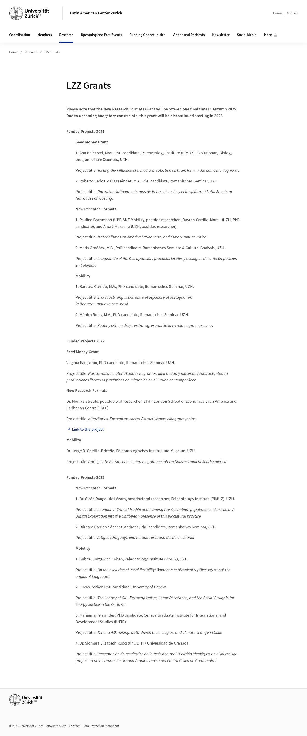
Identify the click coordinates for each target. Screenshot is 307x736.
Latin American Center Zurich (96, 13)
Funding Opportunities (147, 34)
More (271, 35)
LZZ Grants (52, 52)
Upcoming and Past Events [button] (101, 34)
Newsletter (221, 34)
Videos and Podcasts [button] (189, 34)
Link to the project (88, 429)
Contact (292, 13)
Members (44, 34)
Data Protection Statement (100, 726)
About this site (56, 726)
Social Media (246, 34)
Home (277, 13)
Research (31, 52)
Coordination (19, 34)
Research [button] (66, 34)
